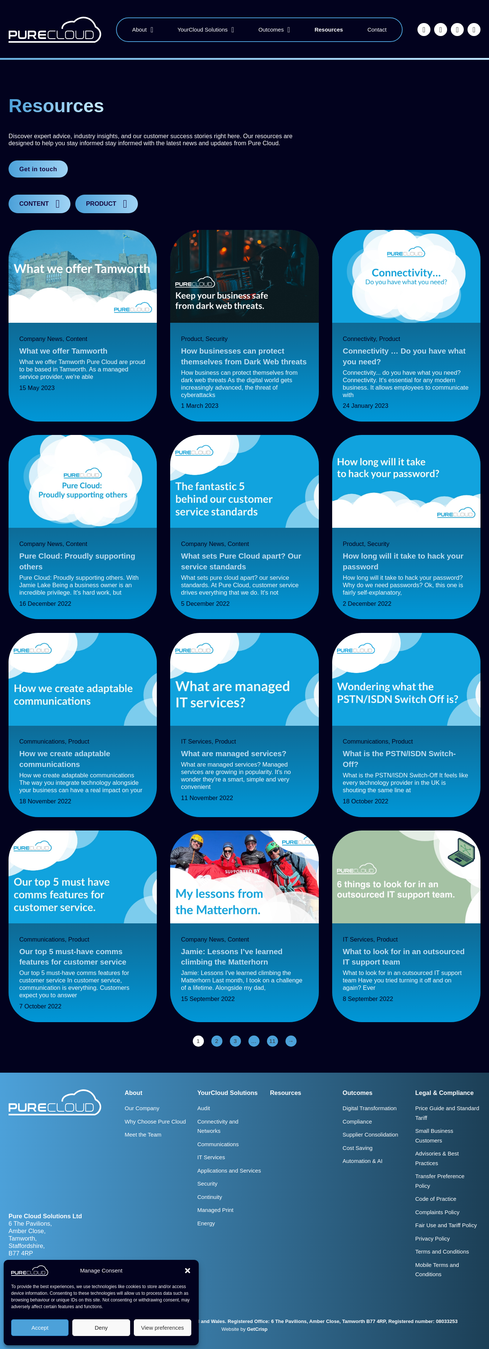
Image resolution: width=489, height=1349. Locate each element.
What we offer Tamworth (63, 351)
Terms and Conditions (442, 1251)
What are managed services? (233, 753)
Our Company (142, 1108)
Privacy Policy (432, 1238)
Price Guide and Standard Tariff (447, 1113)
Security (216, 338)
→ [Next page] (291, 1041)
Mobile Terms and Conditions (437, 1270)
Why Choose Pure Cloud (155, 1121)
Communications (42, 741)
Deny (101, 1327)
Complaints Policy (437, 1212)
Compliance (357, 1121)
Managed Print (215, 1210)
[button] (187, 1270)
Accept (40, 1327)
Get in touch (38, 169)
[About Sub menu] (152, 29)
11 (272, 1041)
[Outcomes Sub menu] (288, 29)
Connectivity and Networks (217, 1126)
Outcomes (271, 29)
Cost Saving (358, 1148)
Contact (377, 29)
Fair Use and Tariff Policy (446, 1225)
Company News (40, 338)
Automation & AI (363, 1161)
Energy (206, 1223)
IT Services (196, 741)
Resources (328, 29)
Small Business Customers (434, 1136)
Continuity (209, 1197)
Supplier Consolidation (370, 1134)
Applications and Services (229, 1170)
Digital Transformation (370, 1108)
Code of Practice (435, 1199)
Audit (203, 1108)
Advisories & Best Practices (437, 1158)
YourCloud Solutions (203, 29)
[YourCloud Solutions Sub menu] (232, 29)
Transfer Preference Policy (440, 1181)
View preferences (162, 1327)
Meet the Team (143, 1134)
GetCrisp (257, 1329)
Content (76, 338)
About (139, 29)
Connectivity (359, 338)
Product (191, 338)
